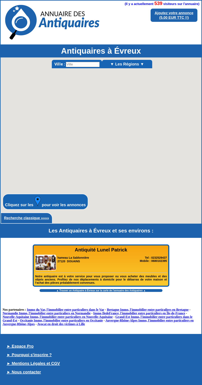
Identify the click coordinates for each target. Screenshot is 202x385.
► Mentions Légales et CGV (33, 363)
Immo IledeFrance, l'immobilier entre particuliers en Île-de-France (139, 313)
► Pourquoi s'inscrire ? (29, 355)
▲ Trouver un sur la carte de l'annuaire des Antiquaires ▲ (101, 290)
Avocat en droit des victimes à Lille (61, 324)
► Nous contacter (24, 372)
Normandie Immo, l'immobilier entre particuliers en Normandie (47, 313)
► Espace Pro (20, 346)
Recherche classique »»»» (26, 218)
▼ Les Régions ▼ (127, 64)
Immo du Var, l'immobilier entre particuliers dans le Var (65, 309)
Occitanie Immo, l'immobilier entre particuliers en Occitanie (61, 320)
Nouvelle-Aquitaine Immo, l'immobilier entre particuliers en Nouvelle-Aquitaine (58, 317)
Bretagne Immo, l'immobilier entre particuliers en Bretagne (148, 309)
